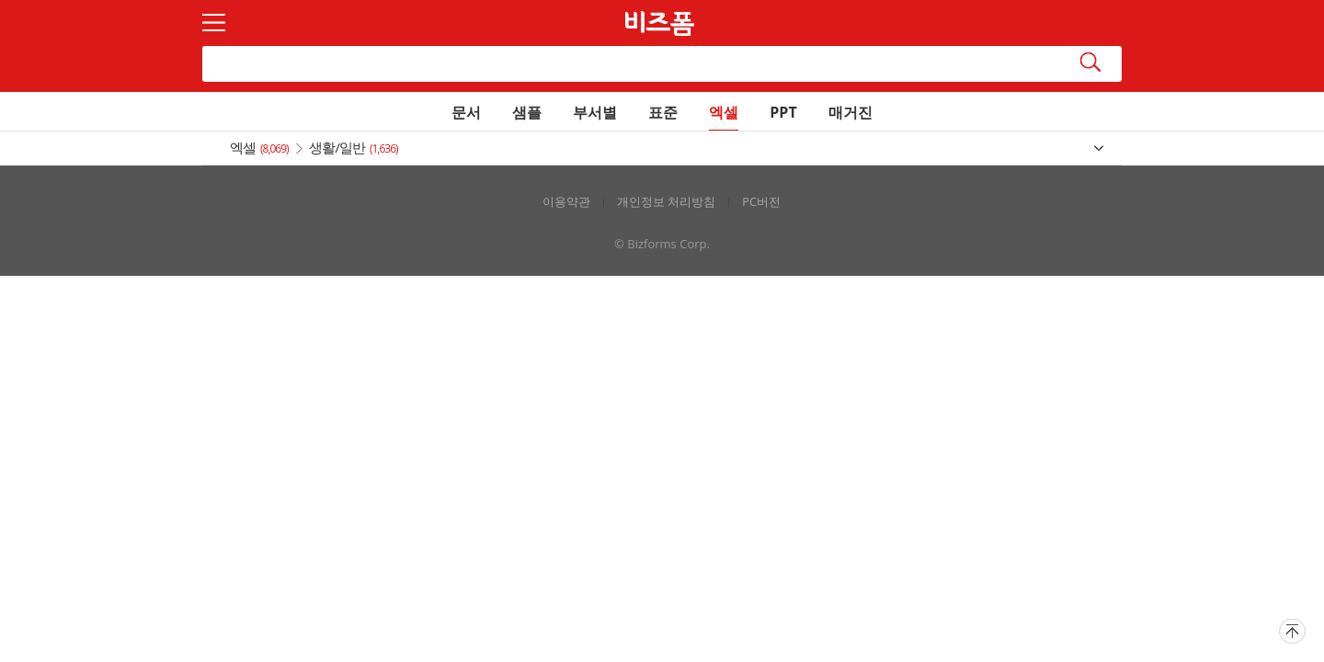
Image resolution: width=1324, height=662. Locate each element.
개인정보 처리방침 (666, 202)
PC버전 (761, 202)
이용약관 (566, 202)
